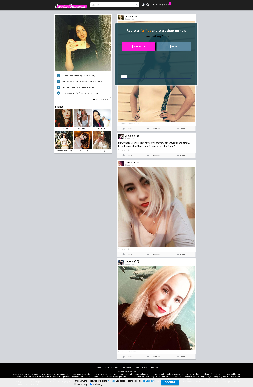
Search (95, 4)
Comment (156, 129)
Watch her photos (101, 99)
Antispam (126, 367)
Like (130, 129)
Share (182, 129)
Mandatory (80, 384)
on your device (150, 381)
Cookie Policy (111, 367)
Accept (111, 381)
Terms (98, 367)
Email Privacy (141, 367)
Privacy (154, 367)
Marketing (96, 384)
